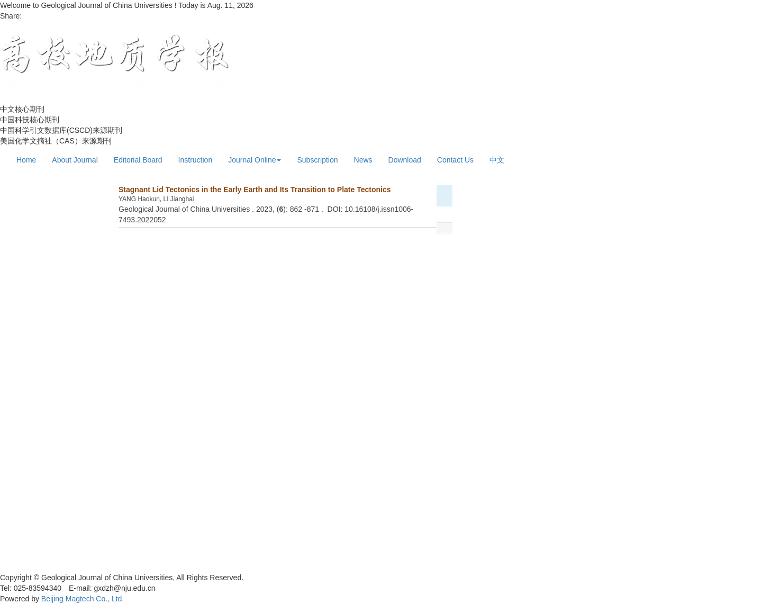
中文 (496, 160)
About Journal (74, 160)
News (363, 160)
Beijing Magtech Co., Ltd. (82, 598)
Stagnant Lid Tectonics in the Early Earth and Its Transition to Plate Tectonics (255, 189)
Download (404, 160)
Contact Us (455, 160)
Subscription (317, 160)
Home (26, 160)
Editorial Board (138, 160)
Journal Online (254, 160)
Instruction (195, 160)
